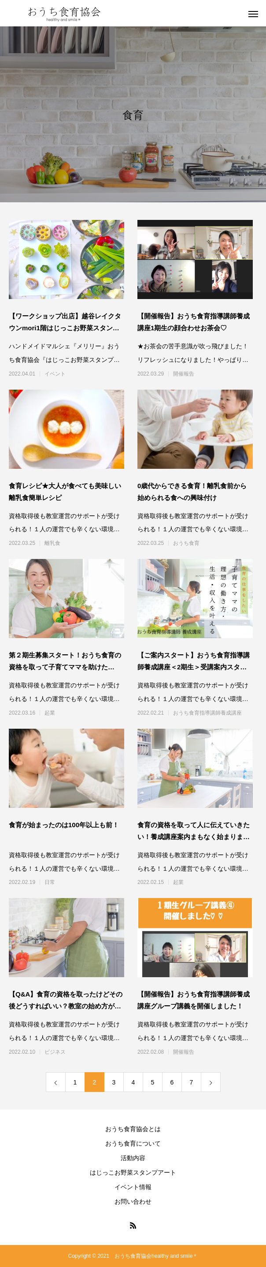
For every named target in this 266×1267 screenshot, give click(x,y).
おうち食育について (133, 1143)
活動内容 (133, 1157)
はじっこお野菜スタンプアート (133, 1172)
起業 (49, 713)
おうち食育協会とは (133, 1128)
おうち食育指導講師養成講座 (207, 713)
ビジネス (55, 1052)
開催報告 (183, 373)
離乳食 (52, 543)
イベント (55, 373)
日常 (49, 882)
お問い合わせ (133, 1201)
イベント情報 (133, 1186)
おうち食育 (186, 543)
